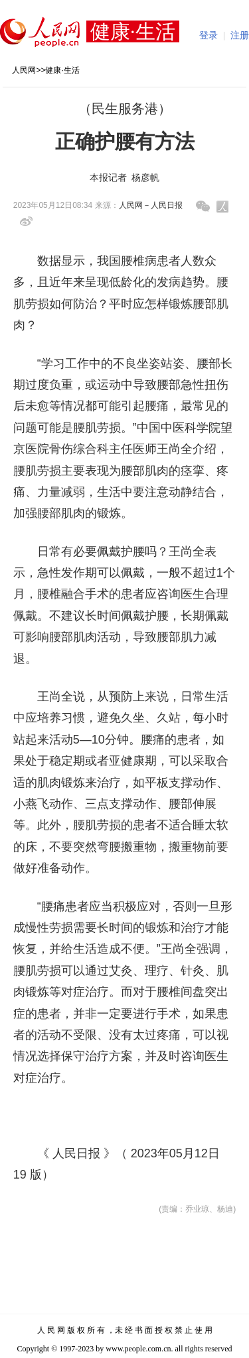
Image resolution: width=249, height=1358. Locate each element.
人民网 (24, 70)
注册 (239, 35)
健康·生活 (62, 70)
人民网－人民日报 (151, 205)
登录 (208, 35)
